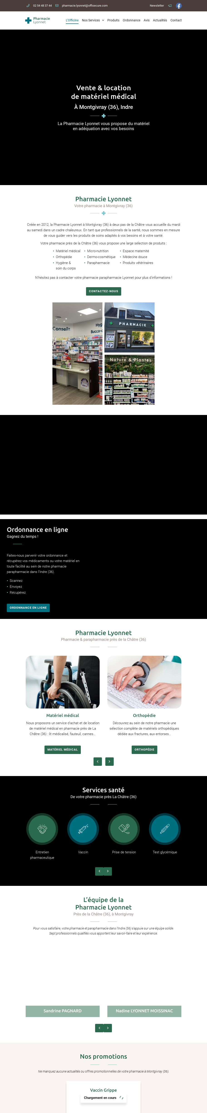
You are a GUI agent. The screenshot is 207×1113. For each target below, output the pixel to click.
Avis (147, 20)
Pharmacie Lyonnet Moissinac (103, 1060)
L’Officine (72, 20)
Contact (176, 20)
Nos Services (91, 20)
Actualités (160, 20)
